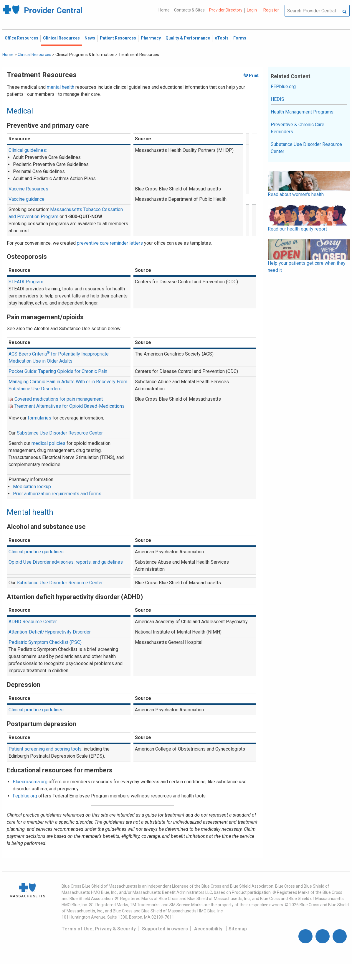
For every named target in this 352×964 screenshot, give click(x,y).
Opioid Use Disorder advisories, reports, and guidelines (66, 562)
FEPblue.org (283, 86)
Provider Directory (225, 10)
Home (164, 10)
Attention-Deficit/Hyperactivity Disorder (50, 632)
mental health (60, 87)
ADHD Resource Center (33, 621)
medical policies (48, 443)
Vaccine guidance (26, 199)
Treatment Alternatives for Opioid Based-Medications (69, 406)
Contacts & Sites (189, 10)
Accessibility (208, 929)
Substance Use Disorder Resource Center (60, 433)
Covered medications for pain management (58, 399)
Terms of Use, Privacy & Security (99, 929)
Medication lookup (32, 486)
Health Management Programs (302, 112)
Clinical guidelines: (28, 150)
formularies (39, 418)
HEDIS (277, 99)
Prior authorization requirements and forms (57, 493)
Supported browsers (165, 929)
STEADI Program (26, 281)
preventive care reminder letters (110, 243)
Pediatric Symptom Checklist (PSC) (45, 642)
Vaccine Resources (28, 189)
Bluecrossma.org (30, 781)
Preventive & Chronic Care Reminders (297, 128)
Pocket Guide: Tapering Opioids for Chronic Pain (58, 371)
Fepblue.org (25, 796)
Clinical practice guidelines (36, 552)
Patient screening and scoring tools (45, 749)
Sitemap (238, 929)
